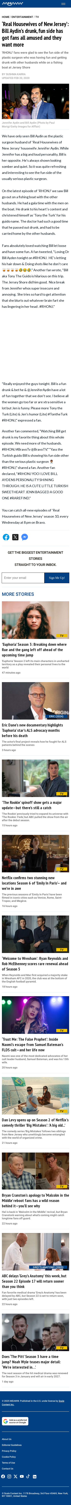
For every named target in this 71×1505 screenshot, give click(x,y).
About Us (6, 1439)
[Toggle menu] (65, 4)
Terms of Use (8, 1462)
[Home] (12, 4)
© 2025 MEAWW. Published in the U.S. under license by (30, 1401)
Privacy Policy (9, 1451)
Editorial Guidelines (12, 1445)
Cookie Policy (9, 1457)
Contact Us (7, 1468)
